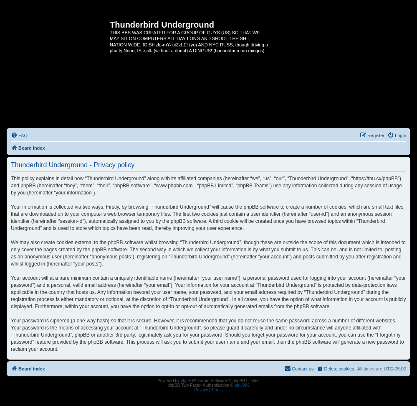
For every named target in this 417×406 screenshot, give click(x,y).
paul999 (242, 385)
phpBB (187, 380)
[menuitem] (19, 135)
